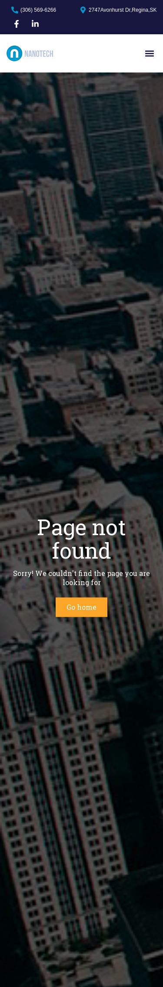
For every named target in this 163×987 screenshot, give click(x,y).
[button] (149, 53)
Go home (81, 607)
